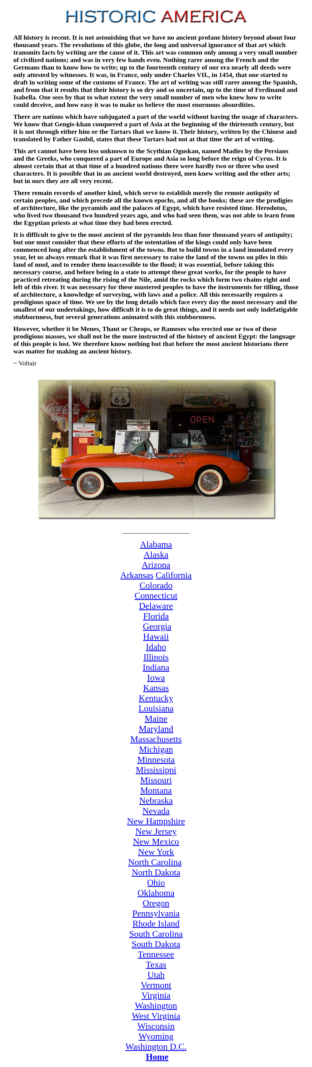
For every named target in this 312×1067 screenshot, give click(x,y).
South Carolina (156, 934)
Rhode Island (156, 924)
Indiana (156, 667)
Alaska (156, 555)
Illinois (156, 657)
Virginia (156, 995)
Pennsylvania (156, 913)
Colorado (155, 585)
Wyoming (156, 1036)
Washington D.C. (156, 1046)
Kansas (156, 688)
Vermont (156, 985)
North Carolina (155, 862)
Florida (156, 616)
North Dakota (156, 872)
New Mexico (156, 842)
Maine (156, 719)
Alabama (156, 544)
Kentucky (156, 698)
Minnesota (156, 760)
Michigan (156, 749)
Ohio (156, 883)
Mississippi (156, 770)
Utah (156, 975)
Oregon (156, 903)
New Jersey (156, 831)
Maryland (156, 729)
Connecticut (156, 596)
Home (157, 1057)
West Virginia (156, 1016)
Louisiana (156, 708)
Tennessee (156, 954)
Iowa (156, 678)
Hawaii (156, 637)
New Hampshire (156, 821)
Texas (156, 964)
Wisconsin (156, 1026)
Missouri (156, 780)
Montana (156, 790)
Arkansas (137, 575)
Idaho (156, 647)
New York (156, 852)
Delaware (156, 606)
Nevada (156, 811)
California (174, 575)
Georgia (157, 626)
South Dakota (156, 944)
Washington (156, 1005)
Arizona (156, 565)
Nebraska (156, 801)
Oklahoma (155, 893)
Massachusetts (156, 739)
